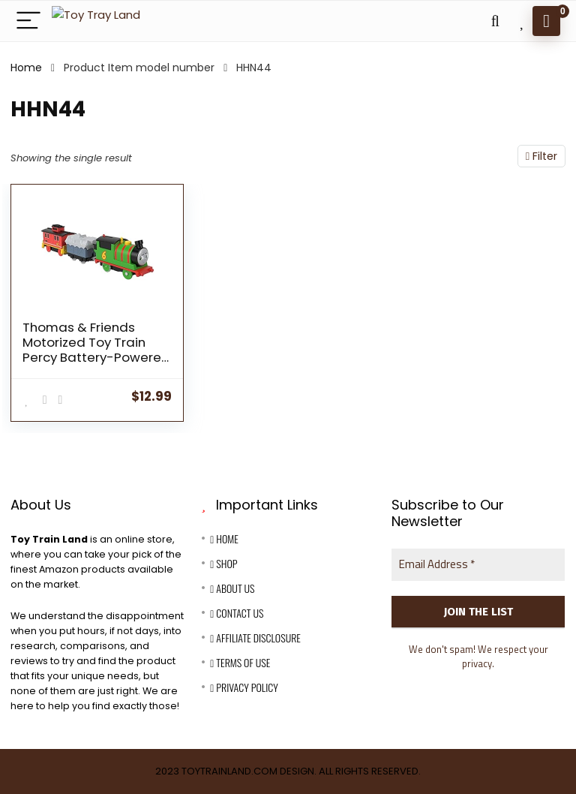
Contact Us (236, 613)
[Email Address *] (478, 565)
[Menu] (28, 21)
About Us (232, 588)
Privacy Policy (244, 687)
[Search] (495, 21)
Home (26, 67)
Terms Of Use (240, 662)
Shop (223, 563)
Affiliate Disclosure (255, 637)
